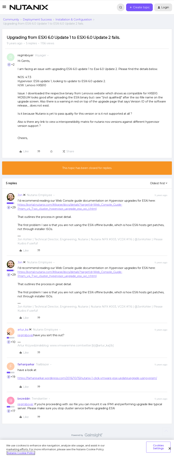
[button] (4, 8)
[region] (87, 448)
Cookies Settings (158, 447)
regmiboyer (25, 55)
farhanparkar (26, 364)
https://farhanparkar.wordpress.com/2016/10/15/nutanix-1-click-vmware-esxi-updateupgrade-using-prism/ (87, 378)
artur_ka (23, 329)
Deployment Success (37, 19)
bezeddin (24, 398)
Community (11, 19)
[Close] (170, 448)
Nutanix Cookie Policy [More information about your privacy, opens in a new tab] (21, 452)
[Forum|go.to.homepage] (29, 7)
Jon (20, 195)
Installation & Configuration (73, 19)
